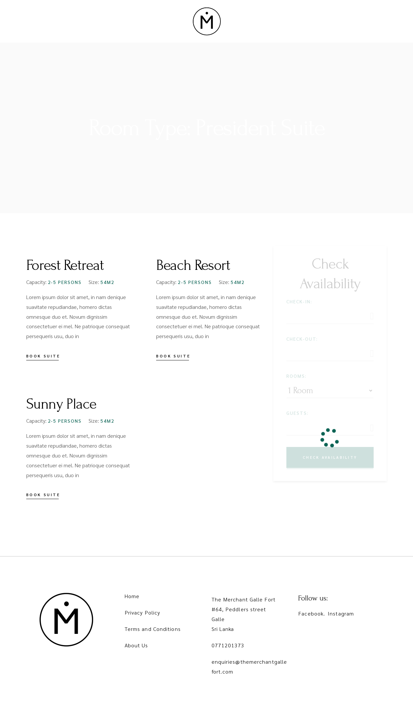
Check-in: (299, 301)
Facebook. (311, 613)
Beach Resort (193, 265)
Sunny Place (61, 404)
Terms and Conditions (153, 628)
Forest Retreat (65, 265)
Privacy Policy (142, 612)
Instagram (341, 613)
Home (132, 596)
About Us (136, 645)
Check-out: (302, 339)
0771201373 (228, 645)
